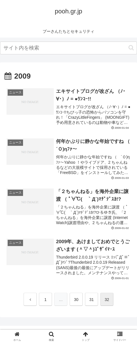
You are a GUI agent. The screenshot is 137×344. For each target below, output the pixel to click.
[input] (68, 48)
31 (91, 299)
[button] (131, 47)
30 (76, 299)
